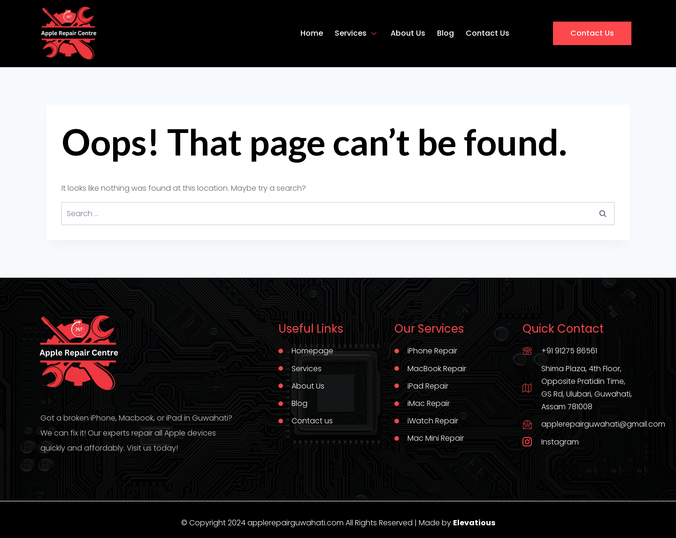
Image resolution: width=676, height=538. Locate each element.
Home (311, 33)
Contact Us (487, 33)
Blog (445, 33)
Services (357, 33)
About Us (408, 33)
